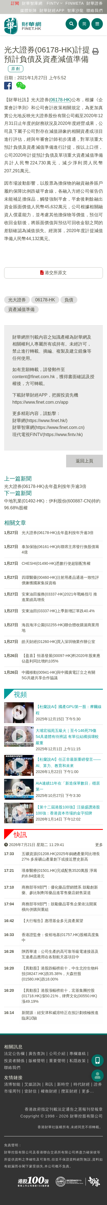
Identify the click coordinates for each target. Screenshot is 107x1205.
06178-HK (60, 99)
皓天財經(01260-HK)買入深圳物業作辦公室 (58, 641)
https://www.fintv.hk (62, 434)
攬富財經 (69, 1091)
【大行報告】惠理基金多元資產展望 (52, 921)
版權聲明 (37, 1060)
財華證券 (94, 3)
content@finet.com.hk (33, 376)
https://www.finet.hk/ (46, 420)
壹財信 (30, 1091)
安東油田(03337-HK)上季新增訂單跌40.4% (58, 611)
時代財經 (82, 1084)
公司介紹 (57, 1053)
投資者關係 (14, 1060)
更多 (99, 844)
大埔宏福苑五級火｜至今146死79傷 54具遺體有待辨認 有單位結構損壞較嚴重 (67, 736)
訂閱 (15, 3)
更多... (88, 1091)
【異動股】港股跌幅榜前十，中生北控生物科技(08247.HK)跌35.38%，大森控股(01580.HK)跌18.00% (60, 973)
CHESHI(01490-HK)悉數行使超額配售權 (56, 563)
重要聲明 (57, 1060)
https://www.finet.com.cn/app (40, 402)
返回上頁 (84, 461)
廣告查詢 (37, 1053)
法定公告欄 (14, 1053)
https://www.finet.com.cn (59, 427)
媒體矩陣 (28, 10)
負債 (68, 299)
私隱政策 (77, 1060)
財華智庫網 (32, 3)
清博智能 (12, 1084)
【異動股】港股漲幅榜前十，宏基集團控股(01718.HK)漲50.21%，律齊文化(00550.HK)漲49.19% (59, 996)
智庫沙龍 (75, 10)
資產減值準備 (21, 309)
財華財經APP (52, 10)
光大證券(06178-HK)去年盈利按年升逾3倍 (45, 486)
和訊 (49, 1084)
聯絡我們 (94, 10)
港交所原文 (53, 272)
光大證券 (17, 299)
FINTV (53, 3)
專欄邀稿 (77, 1053)
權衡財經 (49, 1091)
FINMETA (74, 3)
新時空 (63, 1084)
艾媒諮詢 (32, 1084)
